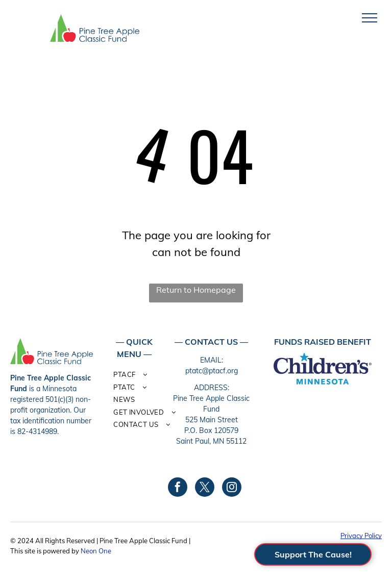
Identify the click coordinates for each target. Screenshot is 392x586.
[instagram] (231, 488)
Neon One (96, 551)
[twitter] (204, 488)
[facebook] (177, 488)
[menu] (369, 18)
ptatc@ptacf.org (211, 370)
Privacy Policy (361, 535)
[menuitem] (147, 376)
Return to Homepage (196, 290)
